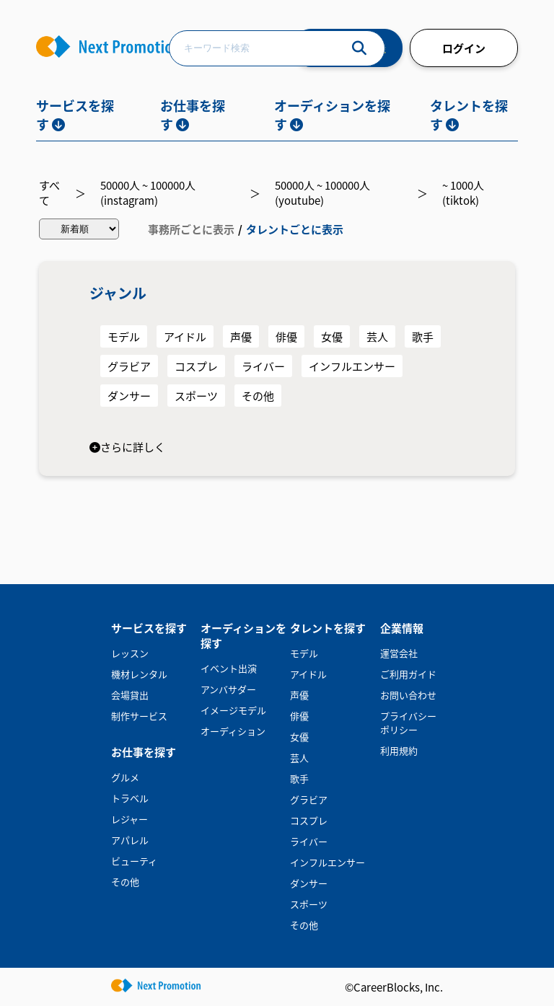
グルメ (125, 777)
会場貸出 (130, 695)
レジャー (129, 819)
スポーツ (196, 395)
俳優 (286, 336)
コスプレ (196, 366)
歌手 (423, 336)
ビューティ (134, 861)
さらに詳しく (127, 446)
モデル (123, 336)
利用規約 (399, 750)
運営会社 (399, 653)
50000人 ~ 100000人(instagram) (147, 192)
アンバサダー (228, 689)
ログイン (463, 48)
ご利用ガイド (408, 674)
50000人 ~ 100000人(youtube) (322, 192)
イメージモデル (233, 710)
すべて (49, 192)
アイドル (185, 336)
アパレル (130, 840)
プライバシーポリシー (408, 722)
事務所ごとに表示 (191, 229)
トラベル (130, 798)
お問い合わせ (408, 695)
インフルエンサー (352, 366)
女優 (332, 336)
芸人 (377, 336)
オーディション (233, 731)
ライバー (263, 366)
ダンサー (129, 395)
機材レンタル (139, 674)
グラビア (129, 366)
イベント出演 (229, 668)
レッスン (130, 653)
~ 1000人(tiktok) (463, 192)
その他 (258, 395)
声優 (241, 336)
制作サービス (139, 716)
